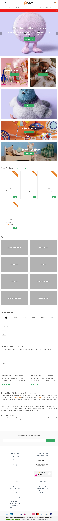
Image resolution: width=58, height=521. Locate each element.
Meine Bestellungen (43, 486)
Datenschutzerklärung (15, 497)
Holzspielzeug (18, 397)
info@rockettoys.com (15, 459)
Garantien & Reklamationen (15, 503)
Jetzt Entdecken (29, 39)
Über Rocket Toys (15, 490)
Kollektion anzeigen (20, 168)
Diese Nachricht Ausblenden (13, 519)
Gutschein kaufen (43, 497)
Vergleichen (43, 492)
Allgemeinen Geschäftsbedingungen (15, 492)
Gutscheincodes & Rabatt (42, 455)
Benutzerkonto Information (43, 484)
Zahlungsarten (15, 486)
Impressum (15, 494)
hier (15, 422)
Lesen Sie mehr (6, 355)
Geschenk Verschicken (43, 453)
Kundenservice (15, 484)
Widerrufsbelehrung (15, 501)
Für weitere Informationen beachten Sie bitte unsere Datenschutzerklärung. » (36, 519)
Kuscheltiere (38, 397)
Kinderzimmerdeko (5, 403)
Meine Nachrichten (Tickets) (43, 488)
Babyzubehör (15, 505)
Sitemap (15, 499)
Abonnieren (50, 440)
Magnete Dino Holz (9, 190)
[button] (1, 33)
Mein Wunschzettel (43, 490)
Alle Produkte (43, 494)
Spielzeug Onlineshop (15, 507)
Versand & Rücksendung (15, 488)
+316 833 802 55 (15, 456)
